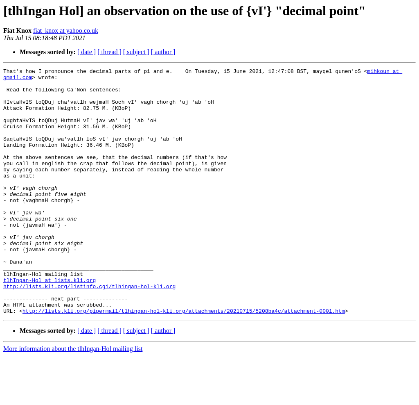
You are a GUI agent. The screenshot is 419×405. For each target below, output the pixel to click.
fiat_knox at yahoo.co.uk (65, 30)
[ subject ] (136, 51)
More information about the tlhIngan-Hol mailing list (72, 397)
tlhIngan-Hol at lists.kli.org (49, 323)
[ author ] (163, 51)
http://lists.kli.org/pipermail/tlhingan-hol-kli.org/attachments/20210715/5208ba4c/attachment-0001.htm (184, 360)
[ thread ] (109, 51)
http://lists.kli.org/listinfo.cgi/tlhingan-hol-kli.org (89, 330)
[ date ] (86, 51)
